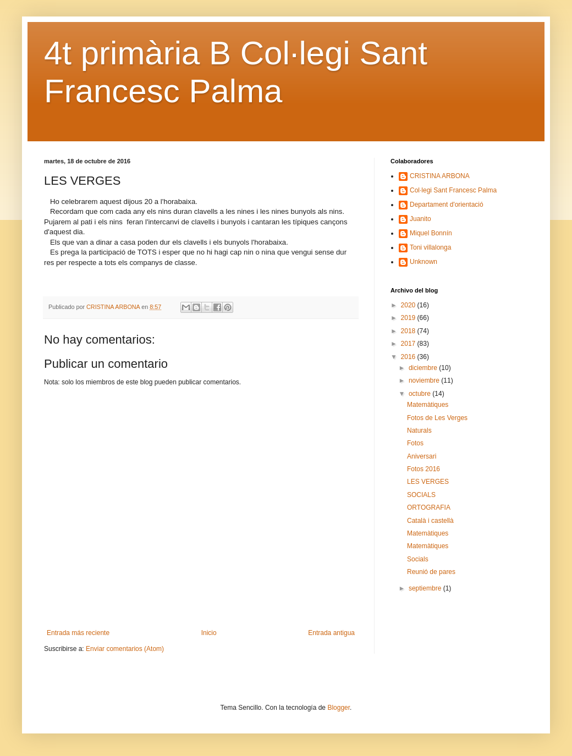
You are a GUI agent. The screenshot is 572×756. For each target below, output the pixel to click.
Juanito (420, 219)
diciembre (424, 368)
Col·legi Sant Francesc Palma (453, 190)
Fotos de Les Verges (437, 418)
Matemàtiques (427, 405)
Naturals (419, 430)
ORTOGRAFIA (428, 507)
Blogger (338, 707)
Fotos (415, 443)
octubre (420, 394)
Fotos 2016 (423, 469)
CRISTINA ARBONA (440, 176)
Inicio (209, 633)
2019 (409, 318)
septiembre (426, 588)
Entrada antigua (331, 633)
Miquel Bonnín (431, 233)
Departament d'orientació (446, 204)
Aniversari (421, 456)
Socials (417, 559)
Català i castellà (430, 521)
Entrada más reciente (78, 633)
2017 (409, 343)
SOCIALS (421, 495)
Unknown (423, 262)
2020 (409, 305)
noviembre (425, 380)
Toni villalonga (430, 247)
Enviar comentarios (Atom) (125, 649)
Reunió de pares (431, 572)
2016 (409, 357)
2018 (409, 331)
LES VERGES (428, 481)
